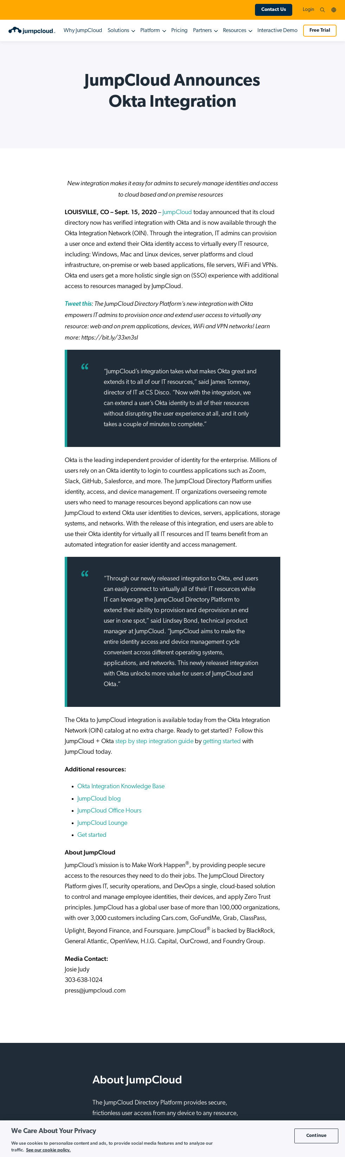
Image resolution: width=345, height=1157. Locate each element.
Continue (316, 1135)
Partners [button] (202, 30)
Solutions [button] (118, 30)
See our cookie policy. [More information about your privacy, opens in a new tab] (48, 1149)
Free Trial (319, 30)
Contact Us (273, 9)
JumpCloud (177, 212)
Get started (92, 835)
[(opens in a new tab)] (78, 304)
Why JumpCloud (83, 30)
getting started (222, 741)
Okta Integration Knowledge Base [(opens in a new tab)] (121, 786)
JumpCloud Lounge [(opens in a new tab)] (102, 823)
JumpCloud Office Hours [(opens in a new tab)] (109, 811)
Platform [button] (150, 30)
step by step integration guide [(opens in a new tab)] (154, 741)
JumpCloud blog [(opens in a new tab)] (99, 799)
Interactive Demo (277, 30)
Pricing (179, 30)
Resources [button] (234, 30)
